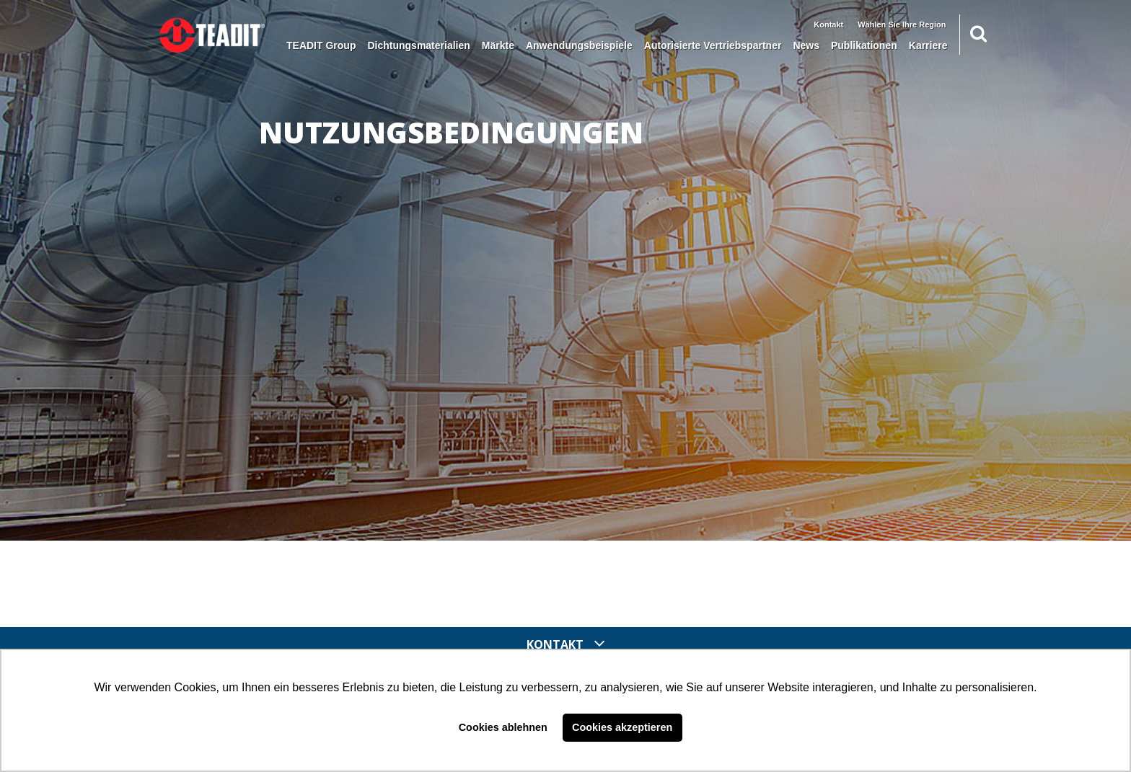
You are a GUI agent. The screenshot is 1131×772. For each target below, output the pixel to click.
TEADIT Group (321, 45)
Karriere (928, 45)
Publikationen (864, 45)
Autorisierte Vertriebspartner (713, 45)
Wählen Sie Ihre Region (902, 24)
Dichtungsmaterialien (418, 45)
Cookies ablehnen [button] (503, 727)
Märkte (498, 45)
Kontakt (828, 24)
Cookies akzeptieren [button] (622, 727)
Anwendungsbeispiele (579, 45)
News (806, 45)
